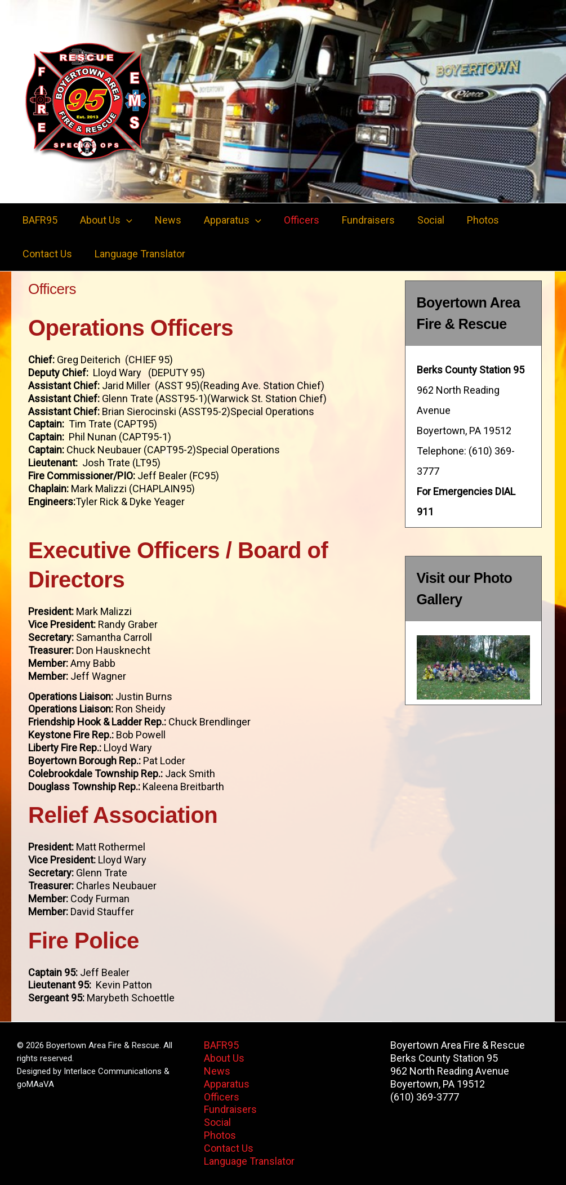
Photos (466, 220)
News (162, 220)
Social (416, 220)
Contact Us (46, 254)
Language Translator (136, 254)
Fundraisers (355, 220)
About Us (103, 220)
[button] (123, 220)
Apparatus (224, 220)
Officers (291, 220)
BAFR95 (38, 220)
